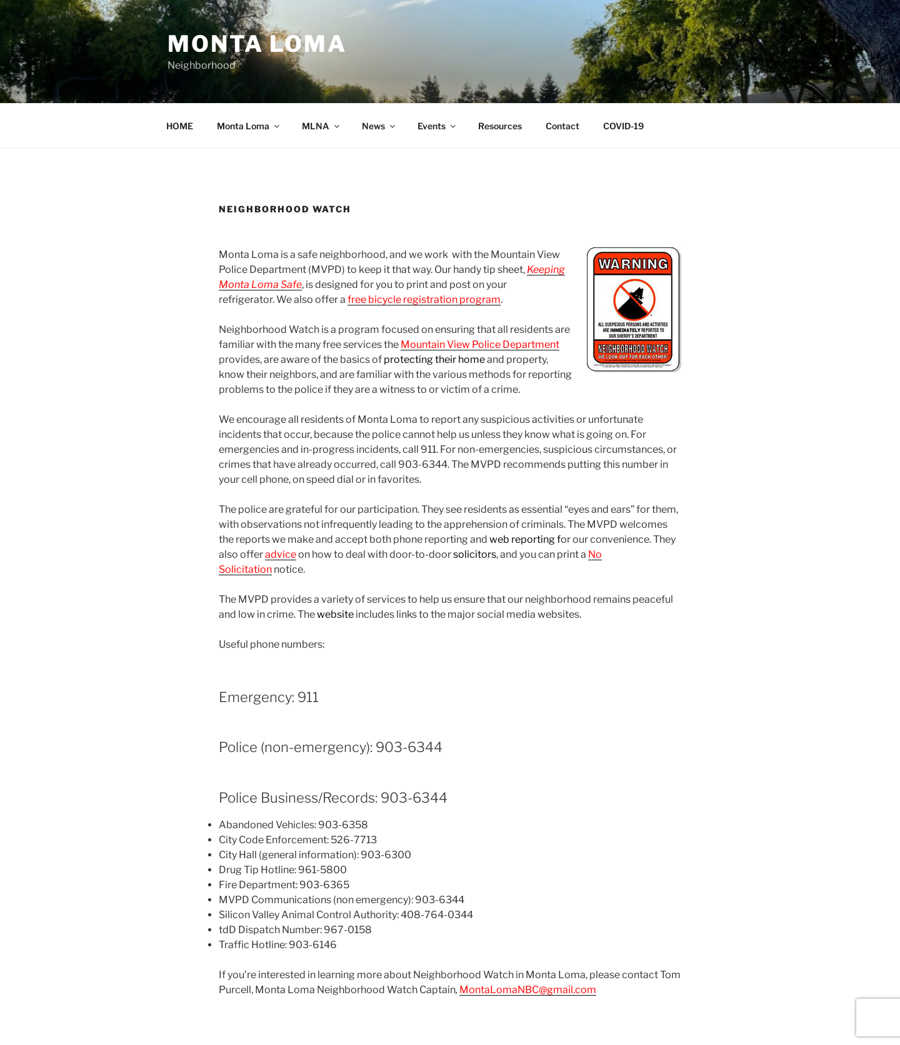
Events (438, 126)
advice (280, 554)
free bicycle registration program (424, 299)
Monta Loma (257, 43)
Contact (562, 126)
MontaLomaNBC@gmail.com (527, 990)
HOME (179, 126)
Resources (500, 126)
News (379, 126)
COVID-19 (623, 126)
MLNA (321, 126)
